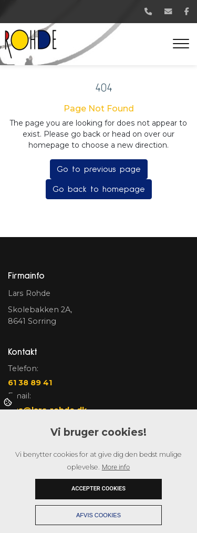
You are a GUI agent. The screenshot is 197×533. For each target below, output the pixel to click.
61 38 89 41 (30, 382)
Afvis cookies (98, 515)
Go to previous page (99, 169)
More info (116, 467)
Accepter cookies (98, 488)
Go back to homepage (99, 189)
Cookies (8, 401)
